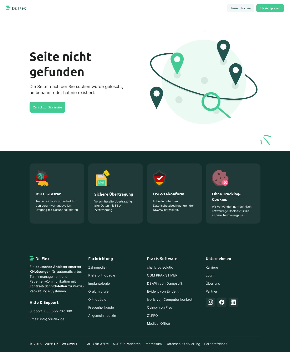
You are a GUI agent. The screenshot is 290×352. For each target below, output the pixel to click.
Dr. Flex (19, 8)
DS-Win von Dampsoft (164, 283)
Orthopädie (97, 300)
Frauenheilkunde (101, 307)
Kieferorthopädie (101, 275)
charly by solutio (160, 267)
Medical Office (158, 324)
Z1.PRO (152, 316)
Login (210, 275)
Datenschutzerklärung (183, 344)
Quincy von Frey (160, 307)
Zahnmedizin (98, 267)
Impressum (153, 344)
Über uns (213, 283)
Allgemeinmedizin (102, 316)
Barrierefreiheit (216, 344)
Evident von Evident (163, 291)
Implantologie (99, 283)
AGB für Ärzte (98, 344)
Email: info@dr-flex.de (47, 319)
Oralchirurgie (98, 291)
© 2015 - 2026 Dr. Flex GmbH (53, 344)
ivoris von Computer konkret (169, 300)
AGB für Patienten (127, 344)
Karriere (212, 267)
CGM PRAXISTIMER (162, 275)
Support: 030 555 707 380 (51, 311)
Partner (211, 291)
